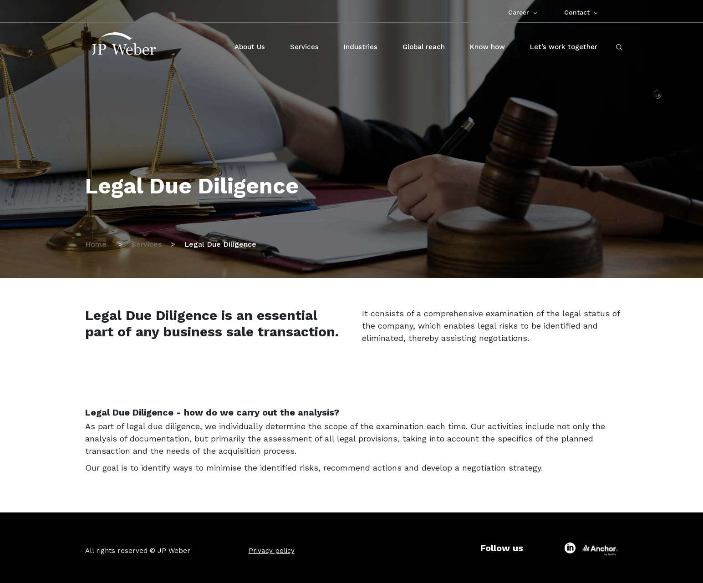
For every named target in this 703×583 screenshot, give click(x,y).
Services (147, 244)
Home (97, 244)
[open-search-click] (619, 47)
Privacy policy (272, 551)
